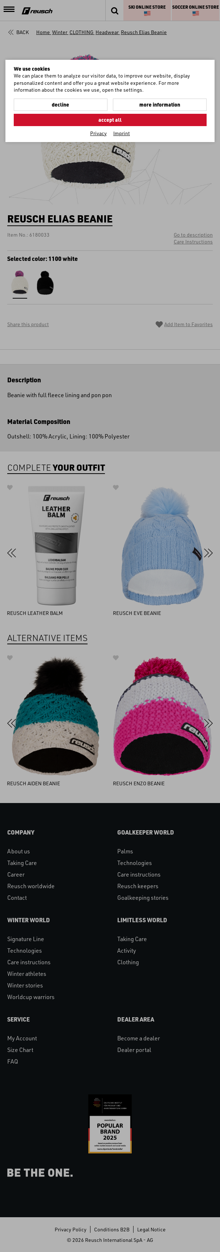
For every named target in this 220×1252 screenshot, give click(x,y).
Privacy (98, 133)
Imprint (121, 133)
